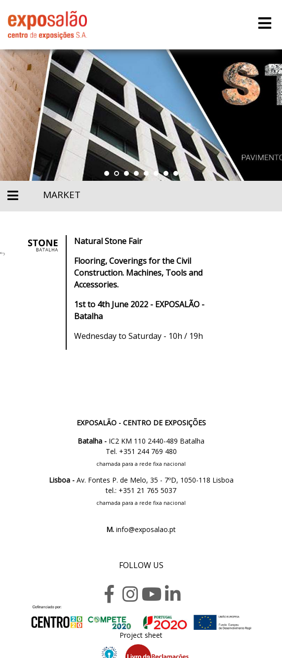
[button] (106, 173)
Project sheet (141, 635)
